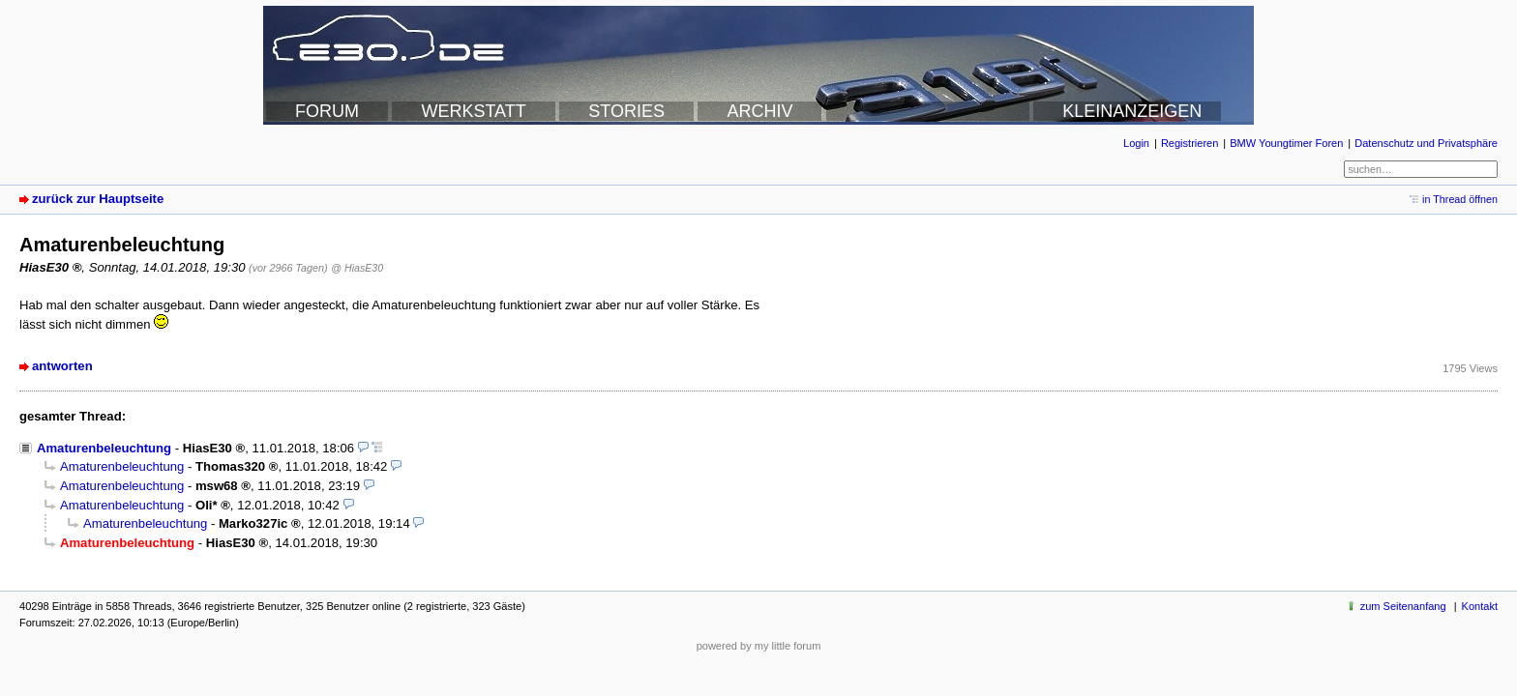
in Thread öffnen (1460, 199)
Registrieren (1189, 143)
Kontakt (1480, 606)
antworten (62, 366)
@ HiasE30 (357, 268)
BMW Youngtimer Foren (1286, 143)
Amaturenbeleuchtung (104, 448)
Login (1136, 143)
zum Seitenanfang (1403, 606)
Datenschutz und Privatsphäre (1426, 143)
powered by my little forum (759, 646)
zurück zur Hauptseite (98, 198)
